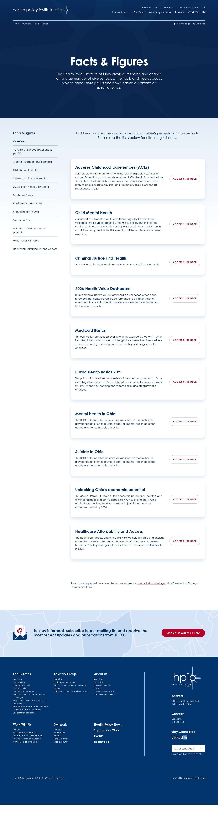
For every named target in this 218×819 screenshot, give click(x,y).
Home (16, 24)
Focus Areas (120, 12)
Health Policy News (189, 7)
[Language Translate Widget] (188, 748)
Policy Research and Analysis (27, 739)
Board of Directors (102, 685)
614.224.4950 (178, 722)
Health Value (19, 682)
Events (179, 12)
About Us (146, 7)
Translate (195, 754)
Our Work (139, 12)
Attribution (200, 778)
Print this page (182, 24)
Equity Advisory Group (64, 682)
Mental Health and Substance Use (29, 700)
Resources (101, 742)
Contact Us (177, 719)
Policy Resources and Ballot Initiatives (30, 706)
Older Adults (19, 703)
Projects (57, 735)
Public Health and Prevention (27, 709)
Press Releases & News (104, 694)
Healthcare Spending (23, 691)
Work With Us (196, 12)
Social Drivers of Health (24, 713)
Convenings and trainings (25, 742)
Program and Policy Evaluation (28, 735)
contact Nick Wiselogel (151, 583)
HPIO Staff (98, 682)
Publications (59, 732)
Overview (17, 679)
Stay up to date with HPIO (183, 632)
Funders (97, 688)
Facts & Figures (41, 24)
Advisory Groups (160, 12)
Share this (199, 24)
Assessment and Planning (25, 732)
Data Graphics (61, 739)
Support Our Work (165, 7)
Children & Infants (21, 685)
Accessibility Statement (182, 778)
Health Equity (19, 688)
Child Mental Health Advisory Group (71, 691)
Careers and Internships (105, 691)
